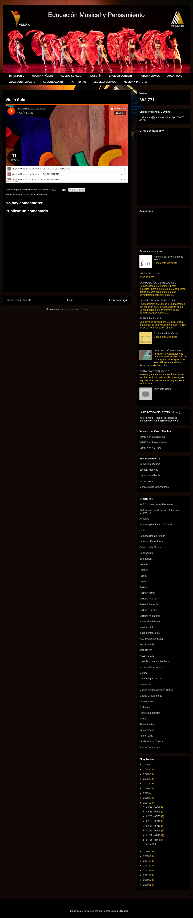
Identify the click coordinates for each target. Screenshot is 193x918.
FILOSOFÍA (95, 75)
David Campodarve (149, 464)
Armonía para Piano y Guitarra (155, 524)
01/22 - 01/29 (153, 835)
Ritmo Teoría (146, 735)
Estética (143, 570)
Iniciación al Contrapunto (167, 350)
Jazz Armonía (146, 644)
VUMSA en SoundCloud (152, 436)
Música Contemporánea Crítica (156, 690)
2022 (146, 778)
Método (143, 673)
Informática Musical (149, 621)
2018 (146, 797)
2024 (146, 769)
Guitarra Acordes (148, 598)
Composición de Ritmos (152, 535)
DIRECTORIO (17, 75)
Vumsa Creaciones (149, 747)
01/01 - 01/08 (153, 840)
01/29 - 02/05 (153, 830)
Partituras (144, 707)
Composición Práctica (151, 541)
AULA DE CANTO (53, 81)
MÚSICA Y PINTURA (135, 81)
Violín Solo (151, 844)
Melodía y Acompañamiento (154, 661)
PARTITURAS (78, 81)
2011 (146, 875)
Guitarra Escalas (148, 610)
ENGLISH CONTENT (120, 75)
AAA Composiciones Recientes (31, 194)
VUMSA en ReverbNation (153, 442)
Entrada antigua (118, 300)
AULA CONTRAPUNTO (22, 81)
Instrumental (146, 627)
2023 (146, 774)
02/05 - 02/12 (153, 825)
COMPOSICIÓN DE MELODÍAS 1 (157, 282)
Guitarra (143, 587)
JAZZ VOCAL (146, 655)
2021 (146, 783)
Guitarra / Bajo (147, 593)
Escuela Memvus (148, 469)
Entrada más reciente (18, 300)
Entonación (145, 558)
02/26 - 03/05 (153, 816)
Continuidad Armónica (166, 333)
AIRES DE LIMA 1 (149, 273)
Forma (142, 575)
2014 (146, 860)
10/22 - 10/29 (153, 806)
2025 (146, 764)
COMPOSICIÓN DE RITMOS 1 (158, 300)
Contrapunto (146, 553)
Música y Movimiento (150, 695)
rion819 (94, 911)
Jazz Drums (145, 650)
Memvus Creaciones (150, 667)
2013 (146, 865)
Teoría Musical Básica (151, 741)
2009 (146, 884)
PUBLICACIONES (150, 75)
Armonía (144, 518)
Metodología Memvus (151, 678)
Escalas (143, 564)
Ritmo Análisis (147, 724)
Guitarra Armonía (148, 604)
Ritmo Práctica (147, 730)
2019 (146, 793)
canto (142, 530)
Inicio (70, 300)
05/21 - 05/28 (153, 811)
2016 (146, 851)
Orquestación (146, 701)
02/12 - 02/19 (153, 821)
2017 (146, 802)
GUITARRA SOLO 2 (150, 318)
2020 (146, 788)
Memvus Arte (146, 481)
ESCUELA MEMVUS (104, 81)
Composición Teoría (150, 547)
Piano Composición (149, 712)
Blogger (124, 911)
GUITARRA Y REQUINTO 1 (154, 371)
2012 (146, 870)
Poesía (143, 718)
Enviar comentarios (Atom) (74, 309)
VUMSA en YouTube (150, 448)
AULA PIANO (174, 75)
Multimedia (145, 684)
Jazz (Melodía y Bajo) (151, 638)
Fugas (142, 581)
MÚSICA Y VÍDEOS (43, 75)
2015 (146, 856)
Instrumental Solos (149, 633)
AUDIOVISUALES (71, 75)
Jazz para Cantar (163, 389)
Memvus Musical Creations (154, 487)
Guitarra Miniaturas (149, 615)
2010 (146, 879)
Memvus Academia (149, 475)
